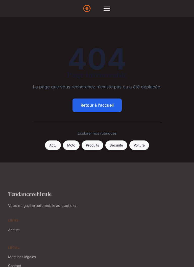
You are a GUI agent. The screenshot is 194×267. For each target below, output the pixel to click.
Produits (92, 145)
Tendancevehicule (30, 193)
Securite (116, 145)
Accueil (14, 230)
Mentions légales (22, 257)
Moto (71, 145)
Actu (53, 145)
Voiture (139, 145)
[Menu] (107, 9)
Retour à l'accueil (97, 105)
